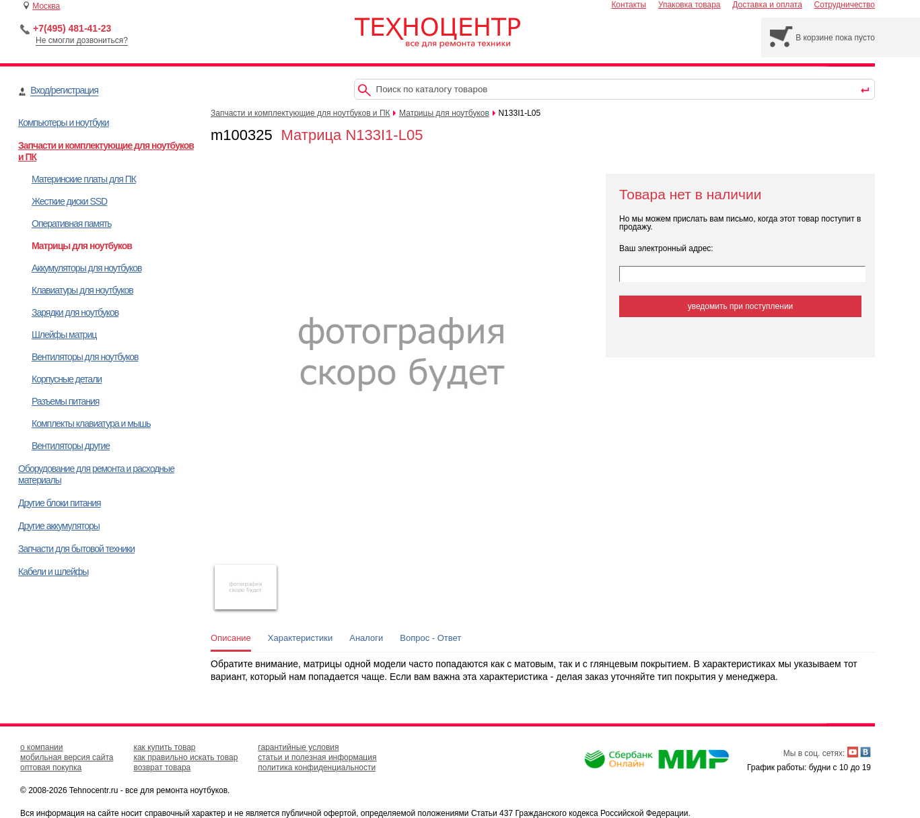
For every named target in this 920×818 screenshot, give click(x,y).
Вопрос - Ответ (430, 638)
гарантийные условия (298, 747)
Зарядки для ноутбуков (75, 312)
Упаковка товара (689, 4)
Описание (231, 638)
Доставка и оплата (767, 4)
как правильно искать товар (185, 757)
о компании (41, 747)
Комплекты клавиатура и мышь (91, 423)
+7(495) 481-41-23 (72, 28)
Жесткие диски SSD (69, 201)
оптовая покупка (50, 767)
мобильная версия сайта (66, 757)
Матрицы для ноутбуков (82, 245)
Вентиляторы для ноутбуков (85, 356)
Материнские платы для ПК (84, 179)
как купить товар (164, 747)
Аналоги (366, 638)
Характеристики (300, 638)
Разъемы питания (65, 401)
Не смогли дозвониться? (82, 40)
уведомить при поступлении (740, 306)
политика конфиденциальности (317, 767)
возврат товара (161, 767)
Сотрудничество (844, 4)
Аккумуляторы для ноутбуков (86, 268)
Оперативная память (71, 223)
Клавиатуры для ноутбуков (82, 290)
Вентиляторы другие (71, 445)
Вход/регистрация (64, 90)
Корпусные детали (67, 379)
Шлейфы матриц (64, 334)
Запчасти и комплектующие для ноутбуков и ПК (300, 113)
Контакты (628, 4)
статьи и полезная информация (317, 757)
